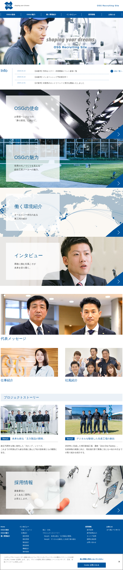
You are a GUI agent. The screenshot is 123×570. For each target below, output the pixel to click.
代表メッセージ (26, 530)
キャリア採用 (91, 536)
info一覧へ (118, 71)
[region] (61, 562)
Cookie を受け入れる (91, 565)
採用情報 (88, 527)
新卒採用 (90, 530)
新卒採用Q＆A (92, 533)
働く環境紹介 (5, 536)
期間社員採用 (91, 539)
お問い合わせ (91, 542)
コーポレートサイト (113, 530)
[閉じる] (119, 561)
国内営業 (26, 536)
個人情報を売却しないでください (91, 559)
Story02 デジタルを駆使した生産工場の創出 (60, 539)
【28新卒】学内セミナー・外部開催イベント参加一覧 (55, 71)
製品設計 (26, 542)
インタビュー (24, 527)
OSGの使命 (5, 530)
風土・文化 (46, 530)
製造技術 (26, 545)
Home (3, 527)
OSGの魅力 (5, 533)
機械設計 (26, 548)
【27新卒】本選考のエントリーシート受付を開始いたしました (59, 83)
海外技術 (26, 552)
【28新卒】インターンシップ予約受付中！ (51, 77)
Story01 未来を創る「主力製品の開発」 (58, 536)
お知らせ (109, 527)
